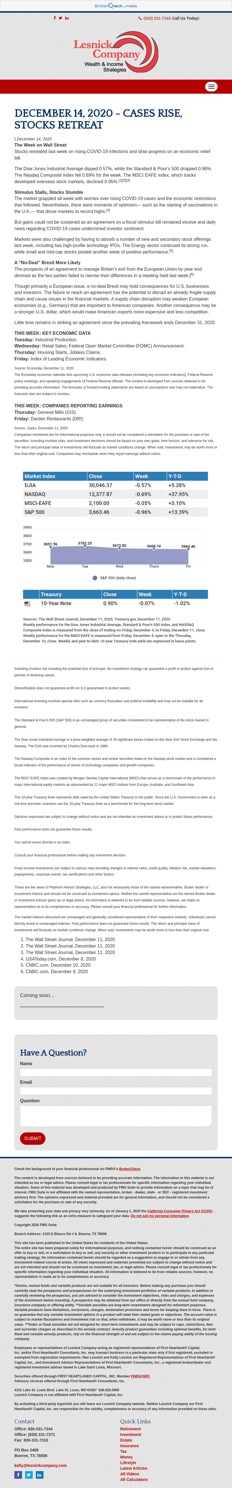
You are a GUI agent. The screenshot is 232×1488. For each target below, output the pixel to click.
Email (26, 1082)
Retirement (130, 1429)
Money (126, 1457)
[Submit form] (32, 1138)
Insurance (129, 1446)
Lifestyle (128, 1462)
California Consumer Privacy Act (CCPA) (180, 1211)
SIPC (146, 1376)
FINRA (136, 1376)
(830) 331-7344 (157, 18)
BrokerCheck (129, 1169)
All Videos (129, 1474)
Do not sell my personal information (160, 1216)
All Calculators (134, 1479)
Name (26, 1063)
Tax (123, 1451)
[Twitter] (60, 18)
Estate (126, 1440)
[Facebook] (55, 18)
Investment (130, 1434)
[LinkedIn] (67, 18)
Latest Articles (133, 1468)
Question (30, 1100)
